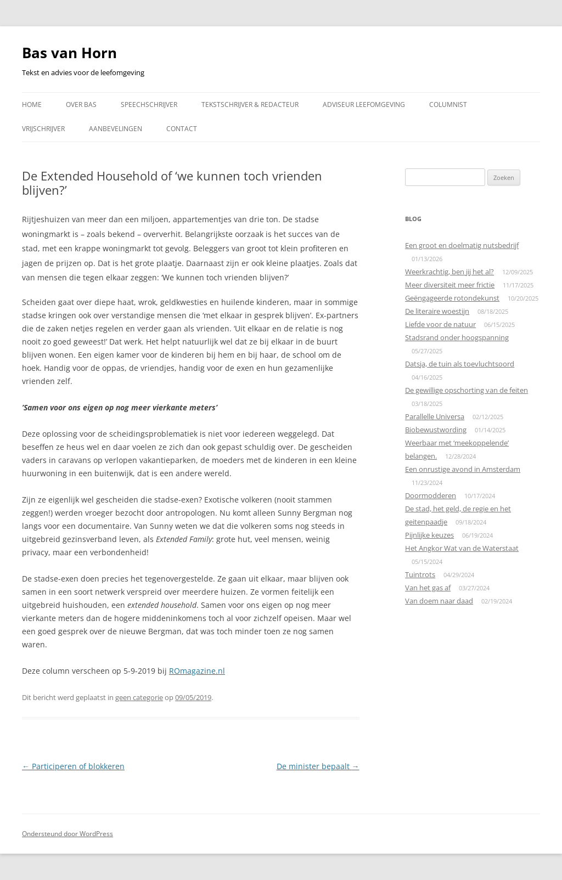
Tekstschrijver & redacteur (250, 104)
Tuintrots (420, 574)
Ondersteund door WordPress (67, 833)
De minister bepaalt (318, 766)
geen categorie (139, 697)
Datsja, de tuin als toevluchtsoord (459, 364)
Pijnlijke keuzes (429, 535)
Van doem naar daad (439, 601)
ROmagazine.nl (197, 670)
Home (32, 104)
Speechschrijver (149, 104)
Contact (181, 128)
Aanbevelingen (115, 128)
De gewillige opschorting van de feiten (466, 390)
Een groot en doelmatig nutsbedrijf (462, 245)
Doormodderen (430, 495)
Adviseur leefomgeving (364, 104)
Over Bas (81, 104)
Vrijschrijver (43, 128)
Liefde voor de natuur (440, 324)
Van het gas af (428, 588)
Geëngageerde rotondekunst (452, 298)
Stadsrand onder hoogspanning (457, 337)
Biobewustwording (436, 430)
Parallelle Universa (434, 416)
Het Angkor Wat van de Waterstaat (462, 548)
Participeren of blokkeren (73, 766)
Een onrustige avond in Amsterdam (462, 469)
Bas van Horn (69, 53)
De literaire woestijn (437, 311)
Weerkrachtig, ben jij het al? (449, 272)
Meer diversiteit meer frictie (449, 285)
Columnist (448, 104)
